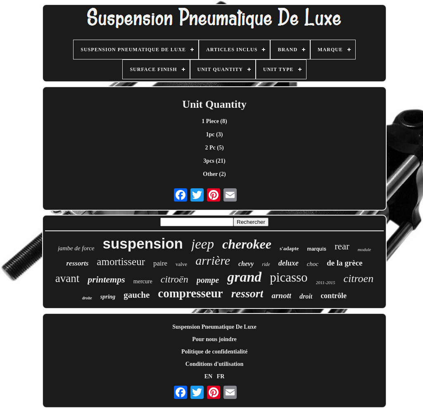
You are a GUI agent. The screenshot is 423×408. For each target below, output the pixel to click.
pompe (208, 280)
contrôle (334, 296)
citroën (174, 279)
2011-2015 (325, 282)
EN (208, 376)
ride (266, 264)
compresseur (190, 293)
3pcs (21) (214, 161)
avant (67, 278)
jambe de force (76, 248)
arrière (212, 260)
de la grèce (345, 263)
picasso (288, 277)
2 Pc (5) (214, 148)
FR (221, 376)
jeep (202, 244)
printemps (106, 279)
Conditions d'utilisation (214, 364)
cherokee (246, 244)
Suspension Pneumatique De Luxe (214, 327)
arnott (281, 295)
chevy (246, 263)
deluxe (288, 263)
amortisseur (121, 261)
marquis (316, 249)
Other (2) (214, 174)
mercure (142, 281)
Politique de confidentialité (214, 352)
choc (312, 264)
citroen (358, 279)
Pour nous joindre (214, 339)
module (364, 249)
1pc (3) (214, 134)
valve (181, 264)
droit (305, 296)
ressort (247, 293)
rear (342, 246)
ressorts (77, 263)
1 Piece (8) (214, 121)
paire (160, 263)
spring (108, 297)
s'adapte (289, 248)
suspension (143, 243)
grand (244, 277)
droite (87, 298)
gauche (137, 295)
